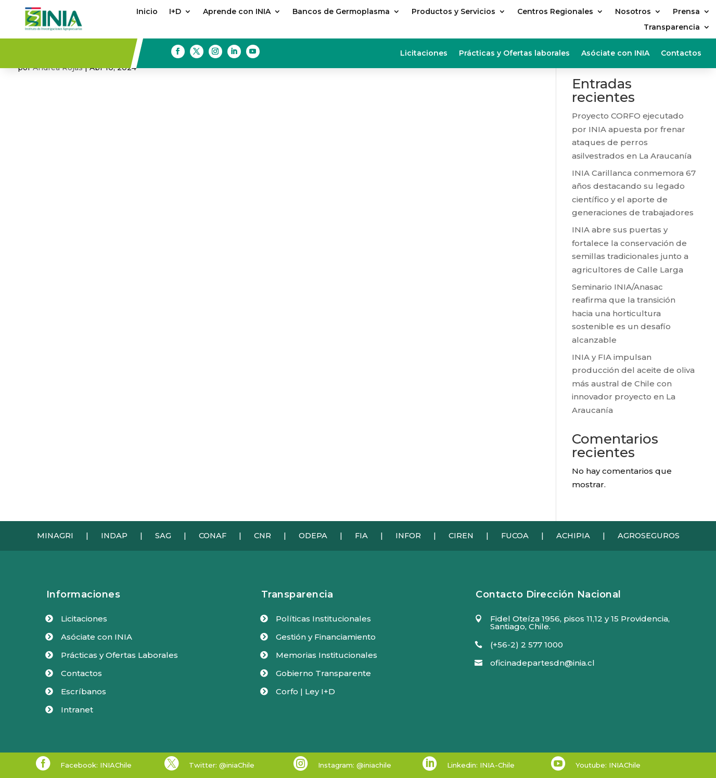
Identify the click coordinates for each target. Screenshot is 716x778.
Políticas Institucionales (323, 619)
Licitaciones (424, 53)
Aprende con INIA (237, 12)
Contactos (681, 53)
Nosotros (633, 12)
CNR (262, 535)
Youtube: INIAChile (608, 765)
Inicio (147, 12)
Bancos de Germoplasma (341, 12)
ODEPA (313, 535)
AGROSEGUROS (649, 535)
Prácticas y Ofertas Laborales (119, 655)
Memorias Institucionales (326, 655)
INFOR (408, 535)
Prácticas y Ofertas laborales (514, 53)
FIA (361, 535)
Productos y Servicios (453, 12)
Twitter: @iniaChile (221, 765)
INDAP (114, 535)
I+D (175, 12)
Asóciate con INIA (615, 53)
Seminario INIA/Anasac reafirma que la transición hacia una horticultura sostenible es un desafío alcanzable (623, 313)
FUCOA (515, 535)
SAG (163, 535)
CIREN (461, 535)
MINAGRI (55, 535)
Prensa (686, 12)
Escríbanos (83, 691)
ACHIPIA (573, 535)
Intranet (77, 710)
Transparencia (672, 27)
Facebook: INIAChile (96, 765)
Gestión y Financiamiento (326, 637)
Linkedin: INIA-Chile (481, 765)
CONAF (212, 535)
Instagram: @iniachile (354, 765)
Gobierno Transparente (323, 673)
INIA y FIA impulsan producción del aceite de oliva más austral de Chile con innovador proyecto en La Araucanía (633, 383)
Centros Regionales (555, 12)
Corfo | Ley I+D (305, 691)
